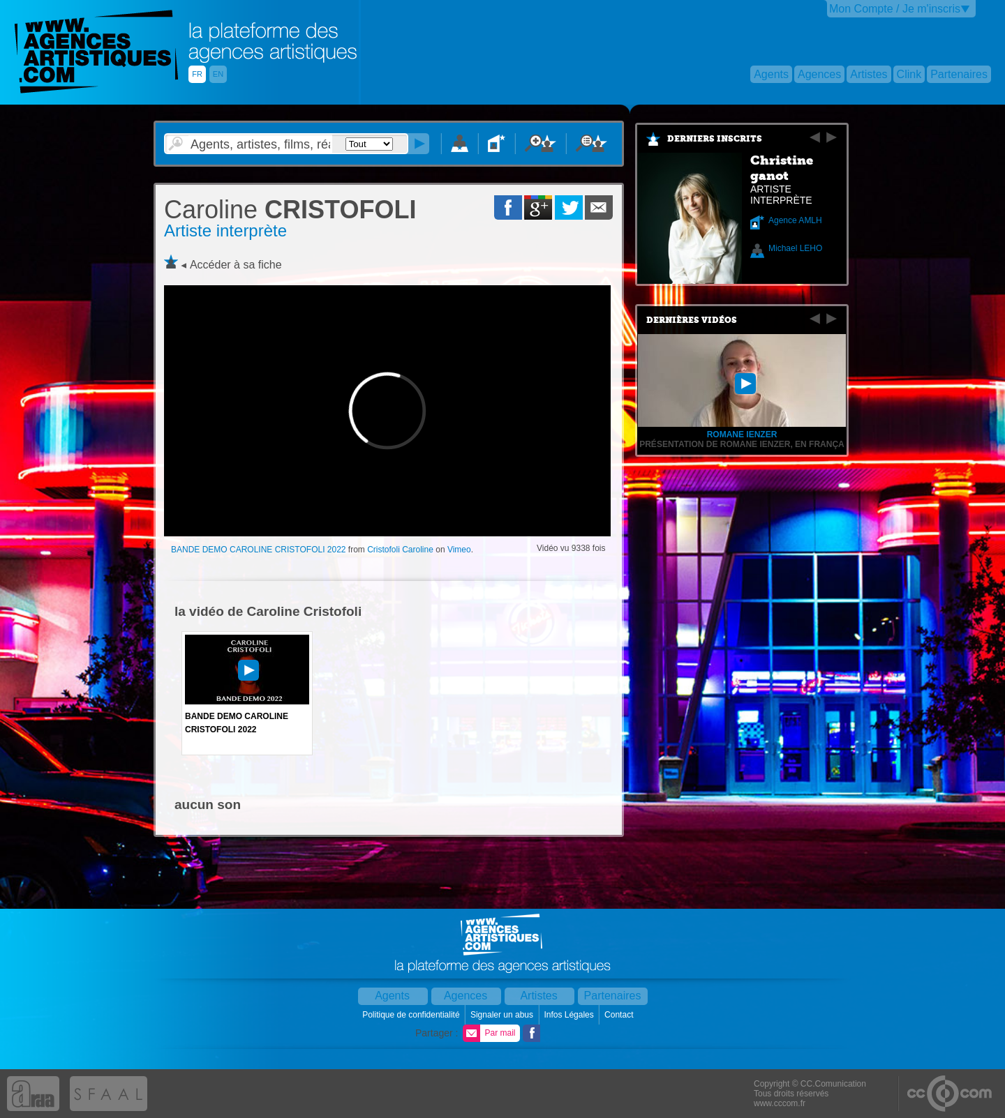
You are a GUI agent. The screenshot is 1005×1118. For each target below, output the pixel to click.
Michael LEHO (795, 248)
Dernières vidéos (691, 320)
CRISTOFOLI (290, 209)
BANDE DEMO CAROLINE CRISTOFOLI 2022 (258, 549)
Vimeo (459, 549)
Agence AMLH (795, 220)
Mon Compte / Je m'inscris (894, 9)
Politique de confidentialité (412, 1015)
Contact (620, 1015)
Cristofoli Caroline (400, 549)
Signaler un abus (502, 1015)
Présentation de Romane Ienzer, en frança (741, 444)
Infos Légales (570, 1015)
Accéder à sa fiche (236, 265)
